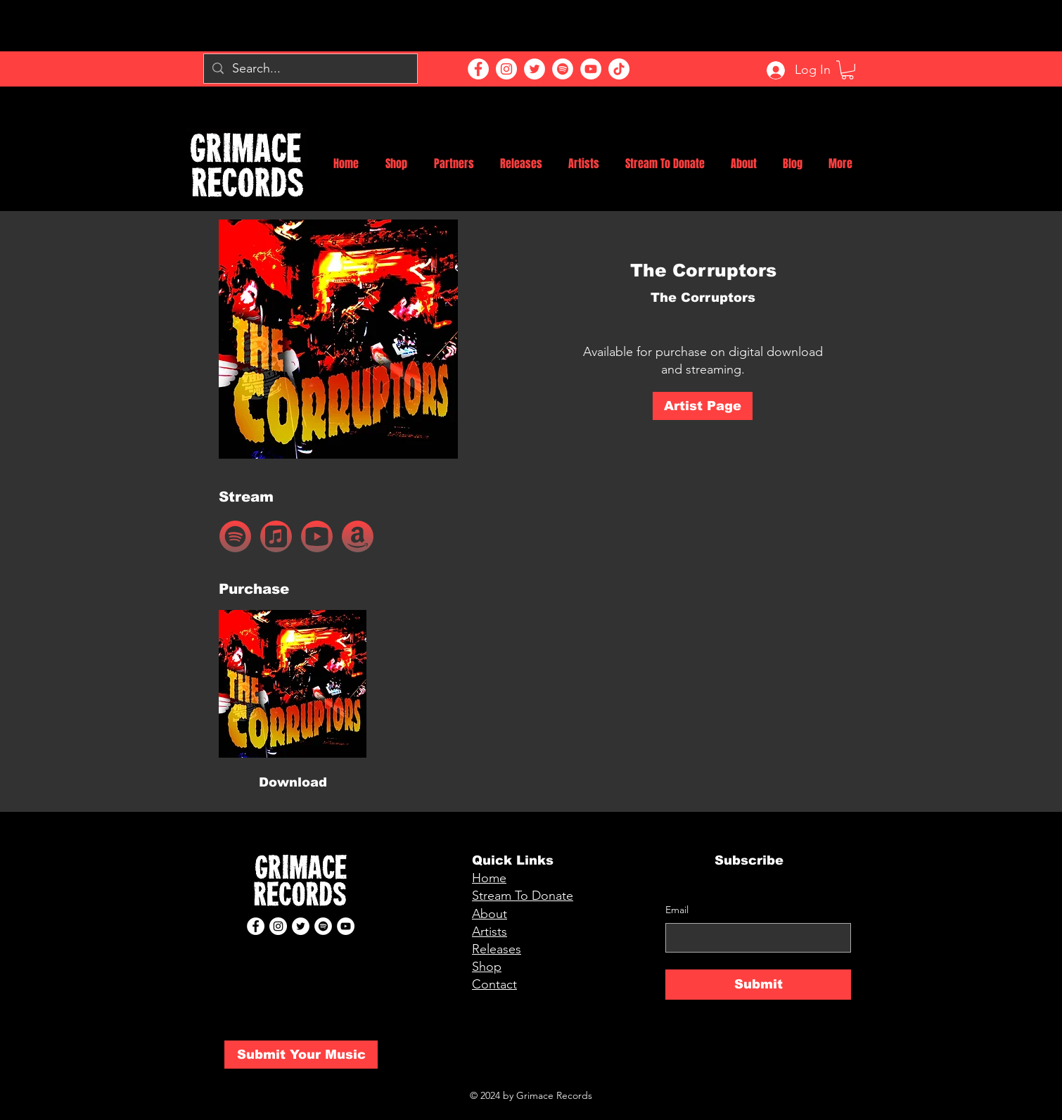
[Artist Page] (703, 406)
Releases (496, 949)
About (489, 914)
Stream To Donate (522, 895)
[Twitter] (534, 68)
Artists (489, 931)
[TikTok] (618, 68)
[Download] (292, 783)
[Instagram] (506, 68)
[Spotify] (562, 68)
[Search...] (310, 68)
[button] (847, 70)
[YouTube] (590, 68)
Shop (486, 966)
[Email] (754, 938)
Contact (494, 984)
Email (677, 909)
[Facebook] (478, 68)
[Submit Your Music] (301, 1055)
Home (489, 878)
